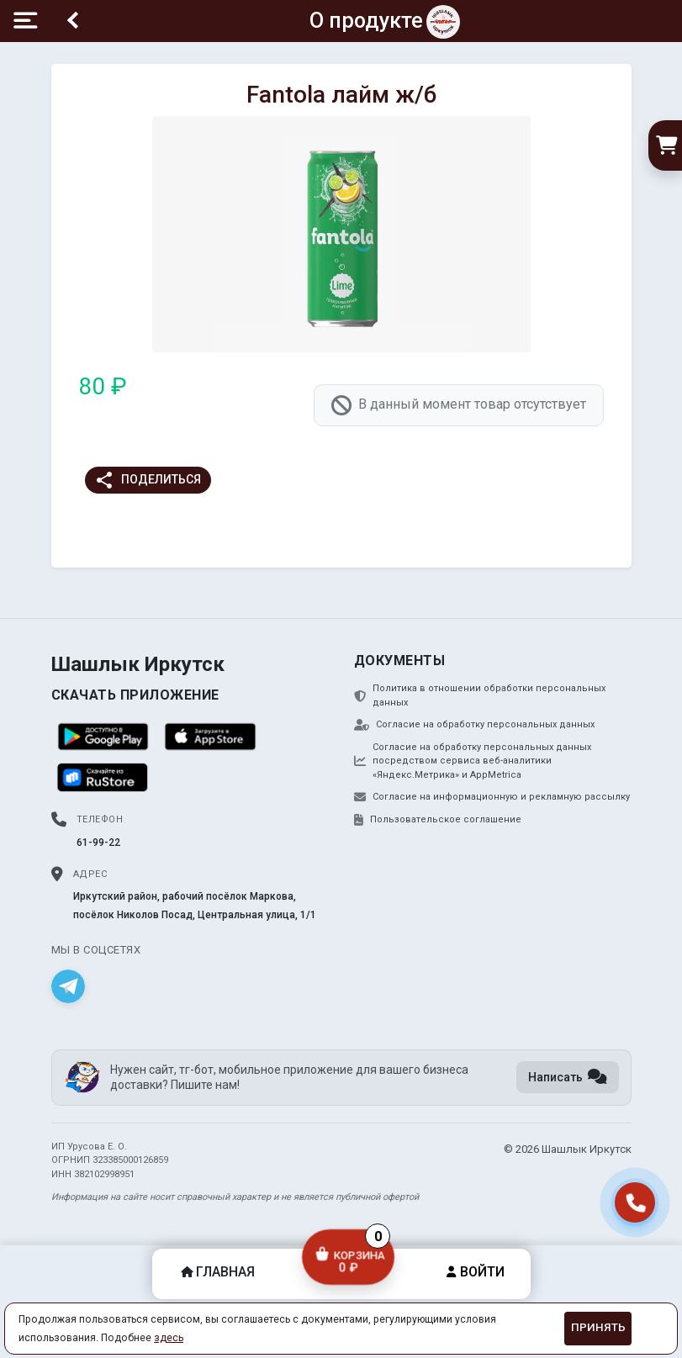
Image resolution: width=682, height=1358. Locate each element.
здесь (168, 1338)
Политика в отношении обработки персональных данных (479, 695)
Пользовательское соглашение (437, 820)
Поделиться (147, 480)
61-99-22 (98, 842)
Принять (598, 1327)
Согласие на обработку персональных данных (474, 725)
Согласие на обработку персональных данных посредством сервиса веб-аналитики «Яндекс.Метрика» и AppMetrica (472, 761)
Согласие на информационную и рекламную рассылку (492, 797)
